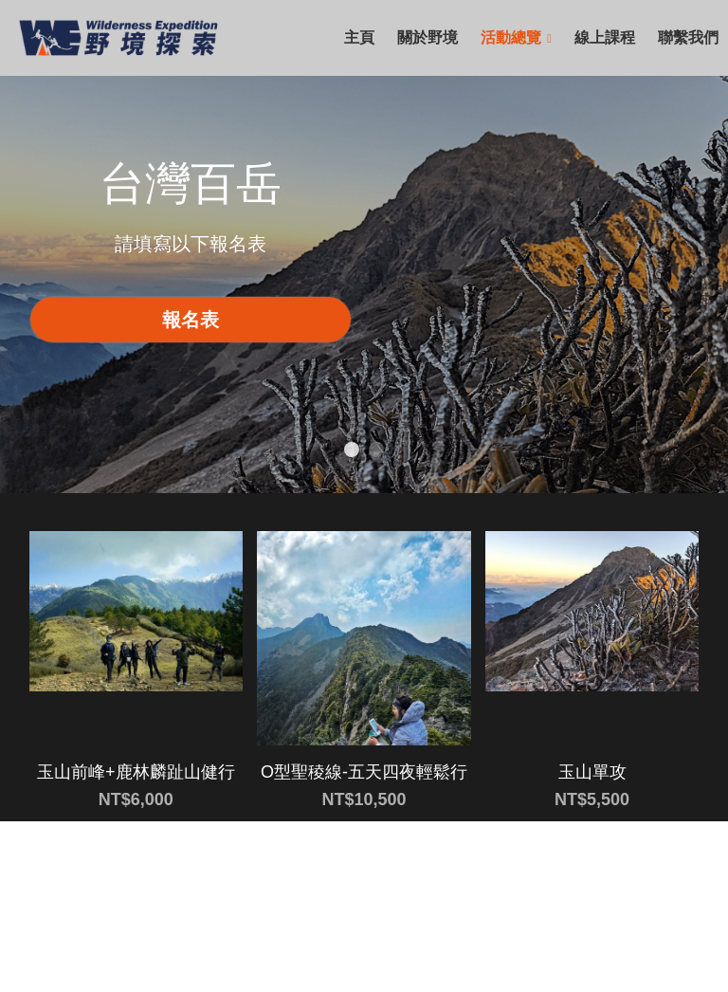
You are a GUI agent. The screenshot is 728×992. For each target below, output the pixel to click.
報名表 (190, 319)
